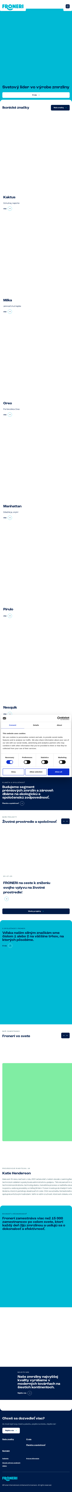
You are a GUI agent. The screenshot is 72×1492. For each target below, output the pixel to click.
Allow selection (36, 772)
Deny (13, 772)
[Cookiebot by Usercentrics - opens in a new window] (59, 718)
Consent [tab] (12, 725)
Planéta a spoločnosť (35, 1445)
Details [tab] (36, 725)
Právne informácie (32, 1458)
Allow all (58, 772)
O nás (28, 1439)
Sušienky (5, 1458)
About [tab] (59, 725)
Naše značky (8, 1439)
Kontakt (6, 1451)
